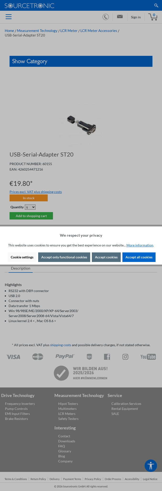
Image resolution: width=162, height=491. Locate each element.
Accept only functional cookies (64, 257)
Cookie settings (22, 257)
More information (139, 245)
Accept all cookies (138, 257)
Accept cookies (106, 257)
